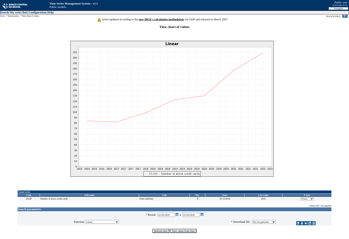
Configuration (37, 12)
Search (4, 12)
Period (152, 214)
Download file (242, 221)
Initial (2, 16)
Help (50, 12)
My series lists (18, 12)
